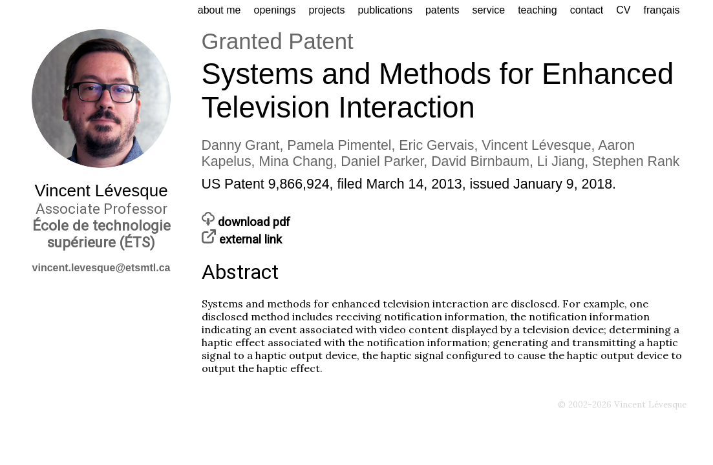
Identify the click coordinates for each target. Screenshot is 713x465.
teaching (537, 10)
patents (442, 10)
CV (623, 10)
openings (274, 10)
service (488, 10)
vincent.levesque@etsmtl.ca (101, 267)
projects (326, 10)
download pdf (246, 222)
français (661, 10)
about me (219, 10)
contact (587, 10)
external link (242, 239)
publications (384, 10)
